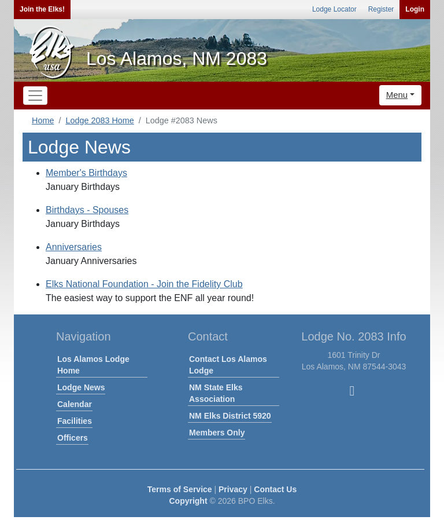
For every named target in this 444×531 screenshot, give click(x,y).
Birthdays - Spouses (87, 210)
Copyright (188, 501)
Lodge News (81, 387)
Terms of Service (179, 489)
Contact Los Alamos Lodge (228, 364)
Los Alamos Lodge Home (93, 364)
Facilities (74, 421)
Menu (397, 95)
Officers (72, 437)
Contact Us (275, 489)
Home (43, 120)
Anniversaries (74, 247)
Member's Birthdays (86, 173)
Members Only (217, 432)
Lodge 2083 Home (99, 120)
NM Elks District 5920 (230, 415)
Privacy (233, 489)
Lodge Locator (334, 9)
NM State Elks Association (216, 393)
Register (381, 9)
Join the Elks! (42, 9)
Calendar (74, 404)
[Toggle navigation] (35, 95)
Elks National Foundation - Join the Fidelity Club (144, 284)
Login (414, 9)
